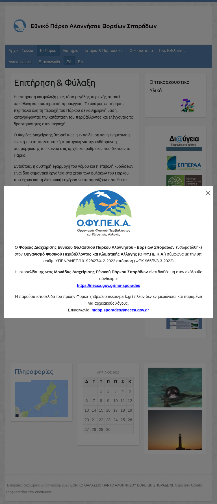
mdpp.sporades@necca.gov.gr (120, 310)
